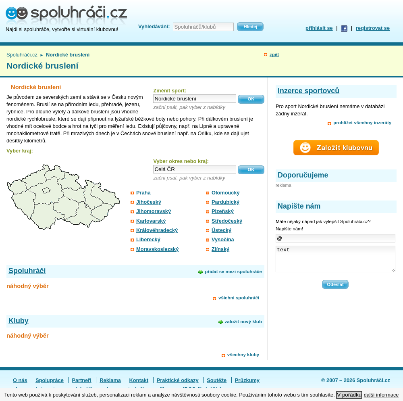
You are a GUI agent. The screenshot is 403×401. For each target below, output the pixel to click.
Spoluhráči (27, 271)
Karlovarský (151, 221)
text (335, 261)
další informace (381, 395)
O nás (20, 380)
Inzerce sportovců (308, 91)
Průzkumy (247, 380)
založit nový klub (243, 321)
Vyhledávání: (154, 26)
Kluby (18, 321)
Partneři (81, 380)
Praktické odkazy (178, 380)
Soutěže (216, 380)
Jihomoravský (153, 211)
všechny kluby (243, 354)
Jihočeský (148, 202)
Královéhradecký (157, 230)
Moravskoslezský (157, 249)
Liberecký (148, 239)
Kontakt (139, 380)
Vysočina (223, 239)
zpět (274, 54)
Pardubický (225, 202)
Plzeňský (223, 211)
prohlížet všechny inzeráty (362, 122)
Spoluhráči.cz (21, 55)
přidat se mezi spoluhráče (233, 271)
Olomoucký (226, 193)
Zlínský (220, 249)
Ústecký (221, 230)
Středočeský (227, 221)
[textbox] (194, 98)
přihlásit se (319, 28)
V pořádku (349, 395)
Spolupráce (49, 380)
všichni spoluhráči (238, 297)
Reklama (110, 380)
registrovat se (373, 28)
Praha (143, 193)
